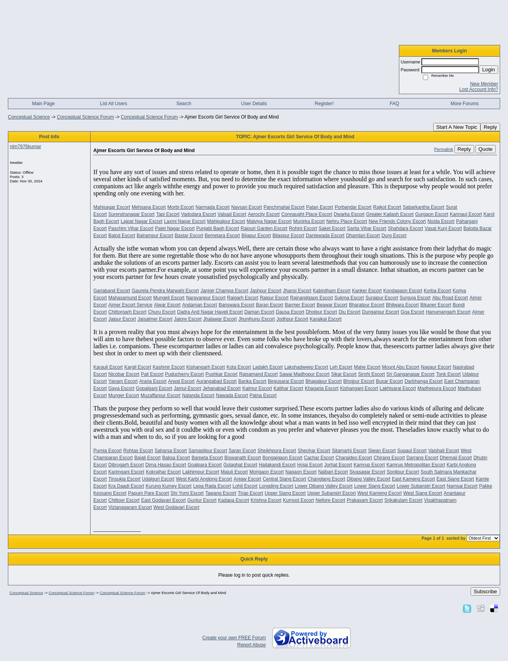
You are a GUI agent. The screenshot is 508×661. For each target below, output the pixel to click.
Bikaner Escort (435, 305)
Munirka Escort (309, 221)
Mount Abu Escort (400, 367)
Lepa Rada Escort (212, 486)
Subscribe (485, 591)
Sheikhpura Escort (277, 450)
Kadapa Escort (233, 500)
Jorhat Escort (338, 465)
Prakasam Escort (365, 500)
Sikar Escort (344, 374)
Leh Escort (341, 367)
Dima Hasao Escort (165, 465)
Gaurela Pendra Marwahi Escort (165, 290)
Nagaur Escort (436, 367)
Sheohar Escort (314, 450)
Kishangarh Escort (205, 367)
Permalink (443, 149)
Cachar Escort (319, 457)
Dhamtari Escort (363, 235)
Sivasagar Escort (367, 472)
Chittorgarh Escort (127, 312)
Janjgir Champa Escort (224, 290)
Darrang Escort (422, 457)
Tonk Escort (448, 374)
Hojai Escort (310, 465)
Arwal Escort (181, 381)
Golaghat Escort (240, 465)
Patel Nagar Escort (175, 228)
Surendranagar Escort (131, 214)
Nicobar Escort (123, 374)
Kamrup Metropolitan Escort (415, 465)
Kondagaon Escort (402, 290)
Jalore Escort (188, 319)
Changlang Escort (326, 479)
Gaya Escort (121, 388)
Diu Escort (349, 312)
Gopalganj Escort (154, 388)
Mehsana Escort (149, 207)
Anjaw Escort (247, 479)
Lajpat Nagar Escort (141, 221)
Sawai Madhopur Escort (304, 374)
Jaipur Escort (122, 319)
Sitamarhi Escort (349, 450)
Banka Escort (252, 381)
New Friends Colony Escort (397, 221)
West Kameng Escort (380, 493)
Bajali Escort (147, 457)
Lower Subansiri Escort (421, 486)
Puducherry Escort (184, 374)
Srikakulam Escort (403, 500)
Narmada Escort (212, 207)
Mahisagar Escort (111, 207)
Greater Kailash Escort (390, 214)
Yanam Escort (122, 381)
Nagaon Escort (301, 472)
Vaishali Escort (443, 450)
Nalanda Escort (198, 395)
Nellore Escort (330, 500)
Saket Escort (332, 228)
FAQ (394, 103)
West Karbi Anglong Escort (204, 479)
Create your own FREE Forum (234, 638)
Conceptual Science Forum (85, 117)
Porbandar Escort (353, 207)
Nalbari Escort (333, 472)
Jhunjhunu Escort (256, 319)
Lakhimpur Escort (200, 472)
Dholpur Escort (321, 312)
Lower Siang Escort (374, 486)
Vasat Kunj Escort (443, 228)
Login (488, 69)
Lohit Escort (245, 486)
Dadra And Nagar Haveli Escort (210, 312)
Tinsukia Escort (124, 479)
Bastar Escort (189, 235)
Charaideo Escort (354, 457)
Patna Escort (263, 395)
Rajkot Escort (387, 207)
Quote (485, 149)
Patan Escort (319, 207)
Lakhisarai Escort (398, 388)
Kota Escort (238, 367)
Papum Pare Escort (148, 493)
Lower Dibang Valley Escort (324, 486)
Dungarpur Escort (380, 312)
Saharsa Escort (170, 450)
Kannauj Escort (466, 214)
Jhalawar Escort (220, 319)
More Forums (464, 103)
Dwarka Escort (349, 214)
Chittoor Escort (123, 500)
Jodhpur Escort (292, 319)
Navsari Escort (246, 207)
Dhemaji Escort (456, 457)
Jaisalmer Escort (154, 319)
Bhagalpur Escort (324, 381)
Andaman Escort (199, 305)
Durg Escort (394, 235)
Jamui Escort (187, 388)
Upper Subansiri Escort (331, 493)
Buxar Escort (389, 381)
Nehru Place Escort (346, 221)
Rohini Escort (303, 228)
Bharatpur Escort (366, 305)
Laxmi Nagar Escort (184, 221)
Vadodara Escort (198, 214)
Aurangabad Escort (216, 381)
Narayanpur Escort (205, 298)
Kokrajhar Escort (163, 472)
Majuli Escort (234, 472)
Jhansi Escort (297, 290)
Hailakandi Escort (277, 465)
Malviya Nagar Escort (269, 221)
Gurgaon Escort (431, 214)
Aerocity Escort (264, 214)
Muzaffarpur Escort (160, 395)
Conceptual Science (29, 117)
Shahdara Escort (405, 228)
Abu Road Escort (450, 298)
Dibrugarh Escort (126, 465)
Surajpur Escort (381, 298)
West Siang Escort (422, 493)
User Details (254, 103)
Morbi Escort (180, 207)
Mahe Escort (367, 367)
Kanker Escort (367, 290)
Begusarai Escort (286, 381)
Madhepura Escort (436, 388)
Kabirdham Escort (331, 290)
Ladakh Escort (267, 367)
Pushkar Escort (221, 374)
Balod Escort (121, 235)
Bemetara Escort (222, 235)
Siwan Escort (382, 450)
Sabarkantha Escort (423, 207)
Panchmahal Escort (283, 207)
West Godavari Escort (176, 507)
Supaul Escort (412, 450)
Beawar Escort (332, 305)
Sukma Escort (349, 298)
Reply (490, 127)
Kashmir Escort (169, 367)
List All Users (113, 103)
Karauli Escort (108, 367)
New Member (484, 84)
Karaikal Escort (326, 319)
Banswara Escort (236, 305)
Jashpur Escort (266, 290)
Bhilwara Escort (402, 305)
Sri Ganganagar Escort (410, 374)
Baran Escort (269, 305)
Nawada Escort (232, 395)
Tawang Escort (220, 493)
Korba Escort (437, 290)
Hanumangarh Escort (448, 312)
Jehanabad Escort (221, 388)
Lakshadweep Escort (306, 367)
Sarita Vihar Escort (366, 228)
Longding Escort (276, 486)
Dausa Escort (290, 312)
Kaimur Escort (257, 388)
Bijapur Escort (256, 235)
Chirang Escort (389, 457)
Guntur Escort (202, 500)
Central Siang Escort (284, 479)
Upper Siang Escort (285, 493)
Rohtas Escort (138, 450)
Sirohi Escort (371, 374)
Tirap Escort (250, 493)
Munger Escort (123, 395)
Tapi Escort (167, 214)
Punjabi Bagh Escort (217, 228)
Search (183, 103)
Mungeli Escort (168, 298)
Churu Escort (162, 312)
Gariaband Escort (111, 290)
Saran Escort (242, 450)
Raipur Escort (274, 298)
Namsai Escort (462, 486)
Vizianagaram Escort (130, 507)
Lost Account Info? (478, 89)
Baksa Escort (176, 457)
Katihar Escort (288, 388)
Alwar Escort (167, 305)
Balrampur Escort (155, 235)
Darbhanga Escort (423, 381)
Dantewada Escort (325, 235)
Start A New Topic (456, 127)
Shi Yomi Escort (187, 493)
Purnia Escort (107, 450)
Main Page (43, 103)
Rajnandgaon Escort (311, 298)
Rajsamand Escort (258, 374)
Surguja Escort (415, 298)
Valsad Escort (231, 214)
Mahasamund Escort (130, 298)
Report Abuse (251, 645)
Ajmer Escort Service (130, 305)
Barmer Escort (300, 305)
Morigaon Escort (266, 472)
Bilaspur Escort (288, 235)
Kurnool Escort (298, 500)
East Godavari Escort (163, 500)
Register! (324, 103)
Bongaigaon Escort (282, 457)
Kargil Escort (137, 367)
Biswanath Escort (242, 457)
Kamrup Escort (369, 465)
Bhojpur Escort (359, 381)
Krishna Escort (266, 500)
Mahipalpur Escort (226, 221)
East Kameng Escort (413, 479)
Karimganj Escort (126, 472)
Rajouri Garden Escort (264, 228)
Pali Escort (152, 374)
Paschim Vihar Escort (131, 228)
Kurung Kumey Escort (169, 486)
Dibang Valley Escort (369, 479)
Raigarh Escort (242, 298)
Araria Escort (153, 381)
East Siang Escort (455, 479)
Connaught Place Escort (306, 214)
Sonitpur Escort (403, 472)
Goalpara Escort (204, 465)
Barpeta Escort (206, 457)
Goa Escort (412, 312)
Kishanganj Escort (359, 388)
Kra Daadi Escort (126, 486)
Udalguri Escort (158, 479)
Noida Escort (440, 221)
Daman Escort (259, 312)
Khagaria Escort (321, 388)
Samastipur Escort (207, 450)
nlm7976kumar (25, 146)
